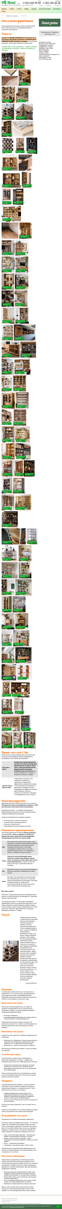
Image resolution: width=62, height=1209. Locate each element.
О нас (40, 5)
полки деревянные (18, 46)
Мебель (4, 9)
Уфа (19, 3)
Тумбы (26, 9)
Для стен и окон (45, 9)
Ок (58, 1206)
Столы (19, 9)
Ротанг (12, 9)
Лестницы (56, 9)
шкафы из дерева (30, 46)
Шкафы (34, 9)
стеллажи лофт (6, 46)
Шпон (4, 11)
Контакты (57, 5)
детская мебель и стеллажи (10, 48)
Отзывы (48, 5)
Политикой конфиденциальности (16, 1207)
